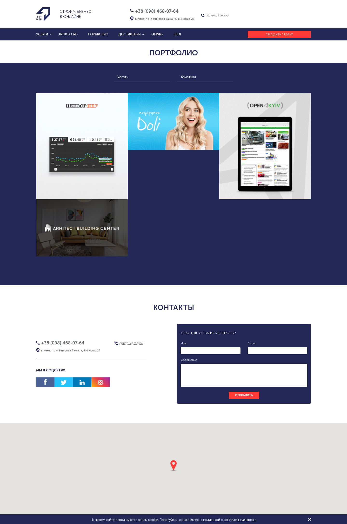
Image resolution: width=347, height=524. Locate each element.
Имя (184, 343)
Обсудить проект (279, 34)
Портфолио (98, 34)
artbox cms (68, 34)
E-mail (252, 343)
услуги (42, 34)
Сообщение (189, 360)
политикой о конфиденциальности (229, 520)
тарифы (157, 34)
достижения (129, 34)
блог (177, 34)
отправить (244, 395)
